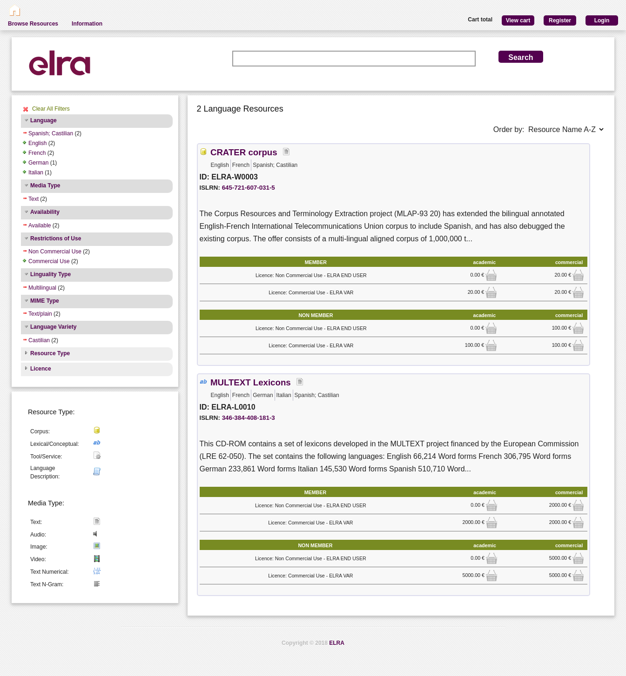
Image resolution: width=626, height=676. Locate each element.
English (37, 143)
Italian (35, 172)
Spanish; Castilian (50, 133)
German (38, 162)
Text (33, 199)
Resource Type (50, 353)
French (37, 153)
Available (39, 225)
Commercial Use (49, 261)
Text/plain (40, 314)
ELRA (336, 643)
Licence (40, 368)
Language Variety (53, 327)
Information (87, 23)
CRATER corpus (243, 152)
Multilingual (42, 288)
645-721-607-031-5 (248, 187)
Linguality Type (50, 274)
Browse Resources (33, 23)
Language (43, 120)
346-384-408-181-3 (248, 417)
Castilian (39, 340)
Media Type (45, 185)
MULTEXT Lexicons (250, 382)
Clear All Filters (51, 109)
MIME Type (44, 301)
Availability (45, 212)
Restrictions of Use (55, 238)
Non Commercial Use (54, 251)
